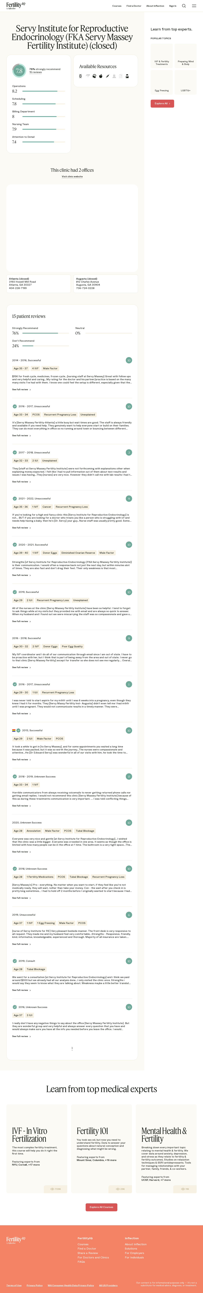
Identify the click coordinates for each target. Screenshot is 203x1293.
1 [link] (72, 1048)
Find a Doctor (134, 6)
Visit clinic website (72, 176)
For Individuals (134, 1257)
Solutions (131, 1248)
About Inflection (155, 6)
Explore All (161, 103)
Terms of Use (14, 1285)
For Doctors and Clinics (93, 1257)
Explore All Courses (101, 1207)
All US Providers (108, 1285)
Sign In (172, 6)
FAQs (81, 1262)
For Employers (134, 1253)
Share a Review (88, 1253)
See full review (20, 389)
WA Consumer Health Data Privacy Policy (71, 1285)
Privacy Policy (35, 1285)
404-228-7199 (18, 288)
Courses (116, 6)
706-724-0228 (85, 288)
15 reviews (35, 72)
